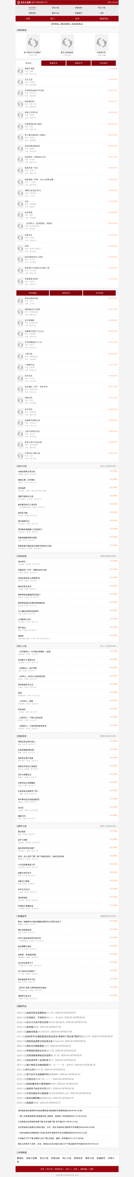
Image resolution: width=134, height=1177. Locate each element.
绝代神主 (22, 561)
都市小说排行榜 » (108, 826)
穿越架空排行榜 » (108, 916)
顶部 (91, 1169)
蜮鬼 (36, 1027)
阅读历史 (104, 18)
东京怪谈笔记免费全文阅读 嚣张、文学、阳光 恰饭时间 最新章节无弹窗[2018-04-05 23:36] (56, 1127)
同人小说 (101, 8)
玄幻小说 (55, 8)
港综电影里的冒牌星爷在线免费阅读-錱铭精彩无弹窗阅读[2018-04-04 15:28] (50, 1110)
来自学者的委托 (56, 1022)
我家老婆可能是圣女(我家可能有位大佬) (34, 546)
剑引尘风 (29, 1069)
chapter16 (58, 1041)
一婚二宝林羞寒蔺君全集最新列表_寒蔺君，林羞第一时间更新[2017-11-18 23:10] (52, 1116)
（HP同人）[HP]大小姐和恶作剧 (31, 676)
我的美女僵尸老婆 (25, 758)
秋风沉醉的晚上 (34, 1098)
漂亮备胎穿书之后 (25, 685)
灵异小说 (21, 1074)
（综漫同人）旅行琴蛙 (27, 668)
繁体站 (20, 1158)
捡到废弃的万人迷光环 (27, 505)
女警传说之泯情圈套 (26, 783)
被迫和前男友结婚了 (26, 848)
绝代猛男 (22, 488)
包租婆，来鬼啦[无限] (27, 955)
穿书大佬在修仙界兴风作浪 (29, 938)
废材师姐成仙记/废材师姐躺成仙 (31, 603)
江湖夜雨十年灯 (24, 619)
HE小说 (21, 1036)
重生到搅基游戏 (24, 930)
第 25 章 (55, 1055)
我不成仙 (22, 628)
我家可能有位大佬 (25, 496)
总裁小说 (21, 1022)
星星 (36, 1103)
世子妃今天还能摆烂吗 (37, 1074)
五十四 (50, 1013)
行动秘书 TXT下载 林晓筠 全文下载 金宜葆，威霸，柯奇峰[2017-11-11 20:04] (50, 1138)
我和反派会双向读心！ (27, 741)
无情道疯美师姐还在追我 (39, 1055)
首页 (42, 1169)
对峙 (53, 1084)
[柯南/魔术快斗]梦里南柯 (38, 1084)
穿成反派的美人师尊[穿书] (29, 578)
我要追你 (47, 1098)
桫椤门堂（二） (43, 1079)
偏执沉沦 (22, 816)
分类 (28, 18)
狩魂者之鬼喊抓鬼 (25, 906)
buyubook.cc (32, 2)
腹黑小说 (21, 1046)
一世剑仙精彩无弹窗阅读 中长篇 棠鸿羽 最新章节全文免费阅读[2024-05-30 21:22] (52, 1133)
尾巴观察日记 (23, 521)
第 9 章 (50, 1051)
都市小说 (55, 13)
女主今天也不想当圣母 (37, 1022)
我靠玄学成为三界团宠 (27, 766)
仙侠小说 (21, 1055)
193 (46, 1046)
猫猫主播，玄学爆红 (26, 480)
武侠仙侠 (78, 8)
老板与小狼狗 (23, 881)
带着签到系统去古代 (36, 1051)
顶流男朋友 (23, 898)
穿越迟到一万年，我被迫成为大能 (32, 570)
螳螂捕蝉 (53, 1074)
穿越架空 (78, 13)
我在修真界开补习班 (26, 979)
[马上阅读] (113, 471)
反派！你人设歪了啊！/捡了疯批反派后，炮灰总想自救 (41, 856)
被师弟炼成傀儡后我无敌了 (29, 595)
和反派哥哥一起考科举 (37, 1060)
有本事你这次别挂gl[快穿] (29, 799)
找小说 (115, 2)
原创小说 (21, 1013)
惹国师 (30, 1103)
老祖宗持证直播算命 (36, 1013)
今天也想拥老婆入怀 (26, 865)
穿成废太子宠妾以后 (26, 660)
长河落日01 (43, 1032)
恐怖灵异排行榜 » (108, 736)
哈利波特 (22, 709)
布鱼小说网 (31, 1158)
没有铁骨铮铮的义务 (59, 1093)
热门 (52, 18)
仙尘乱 (21, 808)
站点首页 (32, 8)
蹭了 (51, 1060)
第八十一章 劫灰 (55, 1017)
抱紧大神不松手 (24, 873)
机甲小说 (21, 1065)
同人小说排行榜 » (108, 646)
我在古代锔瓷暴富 (35, 1046)
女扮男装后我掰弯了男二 (28, 791)
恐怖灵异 (32, 13)
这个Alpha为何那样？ (27, 971)
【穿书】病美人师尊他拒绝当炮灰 (32, 988)
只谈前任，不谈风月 (36, 1017)
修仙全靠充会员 (24, 586)
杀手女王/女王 (24, 889)
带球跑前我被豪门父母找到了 (30, 529)
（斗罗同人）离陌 (25, 701)
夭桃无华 (31, 1079)
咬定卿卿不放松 (24, 946)
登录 (109, 2)
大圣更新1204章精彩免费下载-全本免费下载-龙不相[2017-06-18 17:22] (48, 1122)
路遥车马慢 (23, 513)
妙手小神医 (23, 840)
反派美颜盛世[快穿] (26, 750)
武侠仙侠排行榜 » (108, 556)
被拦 (49, 1088)
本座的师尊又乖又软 (26, 471)
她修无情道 (32, 1032)
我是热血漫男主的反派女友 (40, 1041)
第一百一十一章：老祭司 (61, 1065)
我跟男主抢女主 (24, 996)
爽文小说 (21, 1060)
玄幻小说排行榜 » (108, 466)
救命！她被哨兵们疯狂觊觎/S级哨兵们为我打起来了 (40, 922)
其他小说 (21, 1084)
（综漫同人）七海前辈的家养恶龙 (32, 726)
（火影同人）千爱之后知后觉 (30, 718)
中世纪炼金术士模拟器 (37, 1093)
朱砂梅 (30, 1027)
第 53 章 (39, 1069)
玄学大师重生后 (24, 775)
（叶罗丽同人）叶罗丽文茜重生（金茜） (35, 651)
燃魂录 (21, 636)
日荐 (102, 13)
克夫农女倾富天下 (25, 963)
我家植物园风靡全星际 (27, 538)
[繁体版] (83, 1169)
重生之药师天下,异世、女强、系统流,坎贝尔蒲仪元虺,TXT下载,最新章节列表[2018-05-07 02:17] (58, 1144)
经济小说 (21, 1079)
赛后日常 (86, 1036)
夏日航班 (22, 832)
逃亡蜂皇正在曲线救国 (37, 1065)
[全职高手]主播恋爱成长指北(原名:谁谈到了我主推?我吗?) (53, 1036)
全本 (77, 18)
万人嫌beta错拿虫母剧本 (28, 611)
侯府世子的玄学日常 (36, 1088)
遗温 (20, 693)
